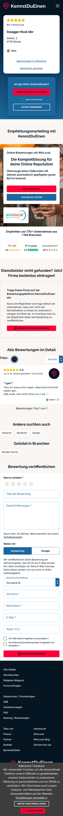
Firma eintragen (12, 685)
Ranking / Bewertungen (16, 717)
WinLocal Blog (42, 739)
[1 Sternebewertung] (7, 483)
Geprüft (52, 400)
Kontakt (7, 744)
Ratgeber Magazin (13, 680)
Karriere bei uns (42, 744)
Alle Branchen (11, 674)
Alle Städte (9, 669)
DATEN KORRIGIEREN (31, 107)
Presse (7, 734)
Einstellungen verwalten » (31, 797)
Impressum (40, 728)
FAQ (5, 712)
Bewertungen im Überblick (31, 61)
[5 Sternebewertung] (31, 483)
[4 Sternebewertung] (25, 483)
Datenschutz (10, 696)
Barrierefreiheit (11, 750)
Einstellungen (27, 696)
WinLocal (39, 734)
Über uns (8, 728)
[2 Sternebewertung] (13, 483)
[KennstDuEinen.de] (24, 6)
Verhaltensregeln (13, 537)
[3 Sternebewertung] (19, 483)
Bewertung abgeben (31, 68)
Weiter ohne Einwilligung (31, 803)
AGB (14, 638)
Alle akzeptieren (33, 810)
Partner (7, 739)
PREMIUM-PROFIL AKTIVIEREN (31, 92)
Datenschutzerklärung (23, 642)
